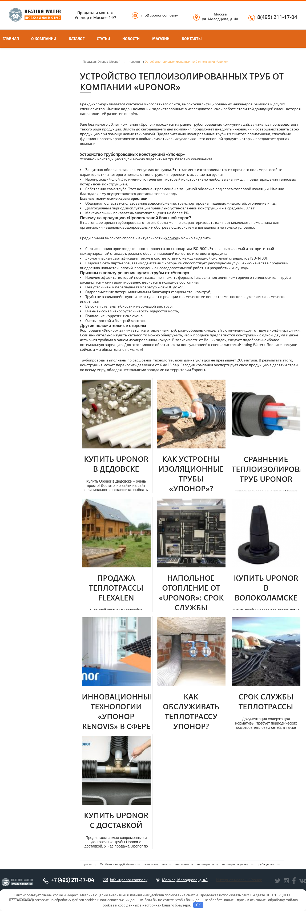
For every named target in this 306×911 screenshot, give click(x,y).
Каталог (76, 38)
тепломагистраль (155, 864)
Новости (131, 38)
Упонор (171, 238)
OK (198, 905)
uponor (87, 864)
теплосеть (182, 864)
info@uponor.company (159, 15)
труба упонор (266, 864)
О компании (43, 38)
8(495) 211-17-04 (277, 17)
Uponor (147, 124)
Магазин (161, 38)
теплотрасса (205, 864)
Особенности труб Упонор (118, 864)
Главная (11, 38)
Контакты (192, 38)
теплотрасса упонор (235, 864)
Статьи (103, 38)
